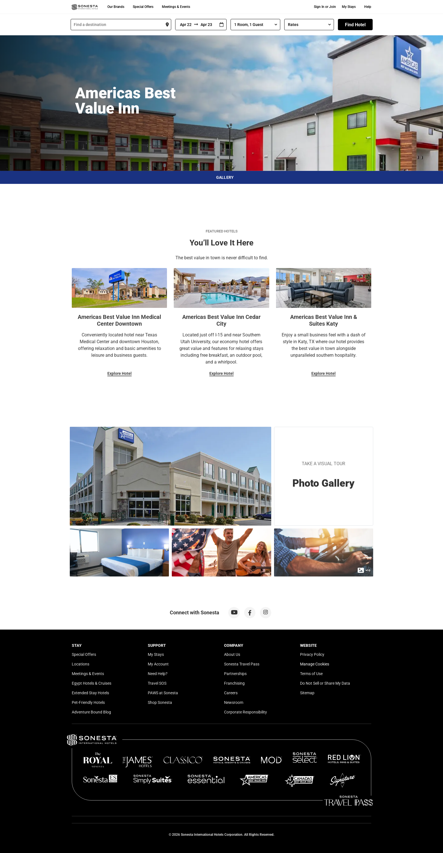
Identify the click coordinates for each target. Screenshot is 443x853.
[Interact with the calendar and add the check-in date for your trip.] (221, 24)
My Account (158, 664)
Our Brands (115, 7)
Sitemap (307, 693)
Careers (231, 693)
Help (367, 7)
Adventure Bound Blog (91, 712)
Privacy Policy (312, 654)
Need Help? (158, 673)
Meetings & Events (176, 7)
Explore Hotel (119, 373)
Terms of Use (311, 673)
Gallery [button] (225, 177)
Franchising (234, 683)
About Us (232, 654)
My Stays (349, 7)
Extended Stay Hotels (90, 693)
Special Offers (143, 7)
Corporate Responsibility (245, 712)
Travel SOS (157, 683)
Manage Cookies (314, 664)
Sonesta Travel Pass (241, 664)
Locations (80, 664)
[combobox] (121, 24)
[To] (207, 24)
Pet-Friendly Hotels (88, 702)
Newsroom (233, 702)
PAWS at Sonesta (163, 693)
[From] (184, 24)
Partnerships (235, 673)
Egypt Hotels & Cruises (91, 683)
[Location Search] (121, 24)
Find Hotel (355, 24)
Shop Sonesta (160, 702)
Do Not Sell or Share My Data (325, 683)
